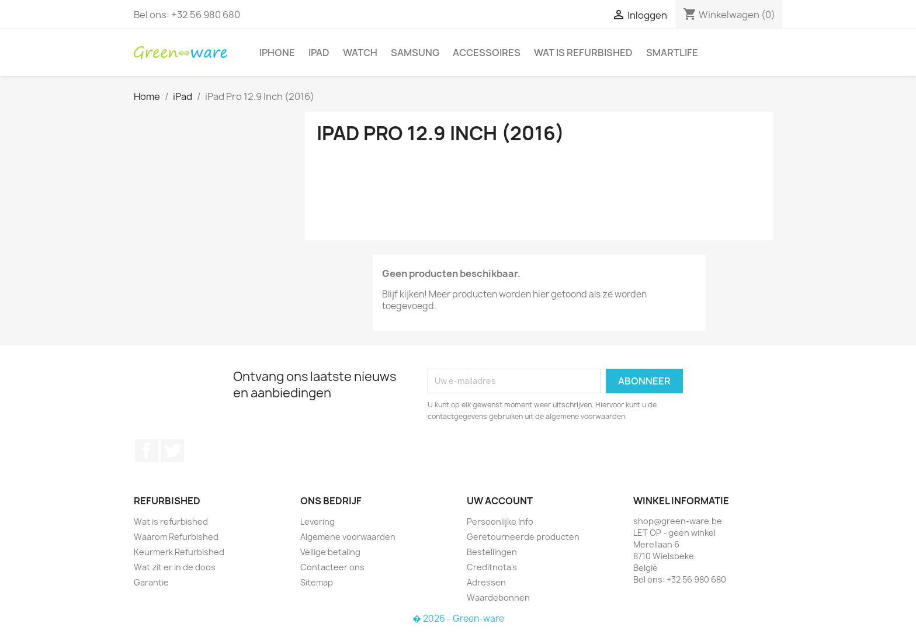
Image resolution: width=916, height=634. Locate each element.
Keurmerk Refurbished (179, 551)
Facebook (146, 450)
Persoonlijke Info (500, 521)
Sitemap (316, 582)
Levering (317, 521)
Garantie (151, 582)
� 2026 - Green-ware (458, 618)
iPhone (277, 52)
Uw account (500, 500)
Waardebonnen (498, 597)
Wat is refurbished (583, 52)
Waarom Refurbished (176, 536)
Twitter (172, 450)
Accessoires (487, 52)
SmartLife (672, 52)
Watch (360, 52)
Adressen (486, 582)
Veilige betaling (330, 551)
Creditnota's (492, 567)
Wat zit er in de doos (175, 567)
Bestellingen (492, 551)
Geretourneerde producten (523, 536)
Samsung (415, 52)
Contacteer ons (332, 567)
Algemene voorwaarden (347, 536)
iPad (318, 52)
